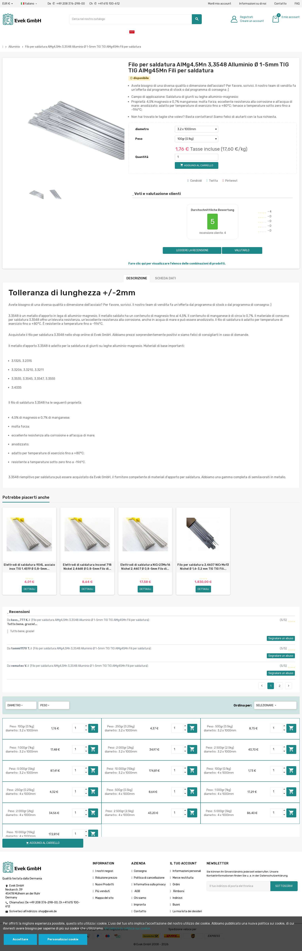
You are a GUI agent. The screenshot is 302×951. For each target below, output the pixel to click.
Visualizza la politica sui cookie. (127, 928)
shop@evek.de (47, 912)
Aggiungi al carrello (93, 728)
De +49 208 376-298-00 (66, 3)
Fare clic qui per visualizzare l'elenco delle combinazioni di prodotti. (176, 263)
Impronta (140, 905)
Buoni (176, 905)
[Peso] (196, 139)
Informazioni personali (187, 871)
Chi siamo (140, 898)
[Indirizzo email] (238, 887)
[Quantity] (78, 728)
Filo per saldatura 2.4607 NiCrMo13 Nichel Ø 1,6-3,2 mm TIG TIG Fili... (203, 566)
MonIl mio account (219, 3)
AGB (137, 891)
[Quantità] (196, 157)
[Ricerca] (135, 19)
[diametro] (196, 129)
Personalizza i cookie (62, 939)
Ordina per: (243, 706)
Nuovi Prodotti (104, 885)
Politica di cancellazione (149, 878)
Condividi (194, 180)
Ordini (176, 885)
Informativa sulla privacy (150, 885)
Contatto (280, 3)
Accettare (20, 939)
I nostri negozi (104, 871)
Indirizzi (177, 898)
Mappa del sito (104, 898)
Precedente (262, 686)
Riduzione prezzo (106, 878)
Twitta (212, 180)
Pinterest (230, 180)
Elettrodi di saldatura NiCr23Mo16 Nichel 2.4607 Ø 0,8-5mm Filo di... (145, 566)
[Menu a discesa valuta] (7, 4)
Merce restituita (183, 878)
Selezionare (266, 705)
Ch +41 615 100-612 (104, 3)
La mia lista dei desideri (187, 911)
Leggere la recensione (192, 250)
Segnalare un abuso (280, 638)
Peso (138, 139)
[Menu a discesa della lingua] (29, 4)
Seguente (289, 686)
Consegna (140, 871)
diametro (142, 129)
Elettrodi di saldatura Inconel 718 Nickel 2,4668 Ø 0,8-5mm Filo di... (87, 566)
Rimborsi (178, 891)
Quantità (141, 157)
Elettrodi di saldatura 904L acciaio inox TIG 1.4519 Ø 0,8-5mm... (29, 566)
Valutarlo (242, 250)
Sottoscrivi (284, 886)
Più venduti (102, 891)
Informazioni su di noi (252, 3)
